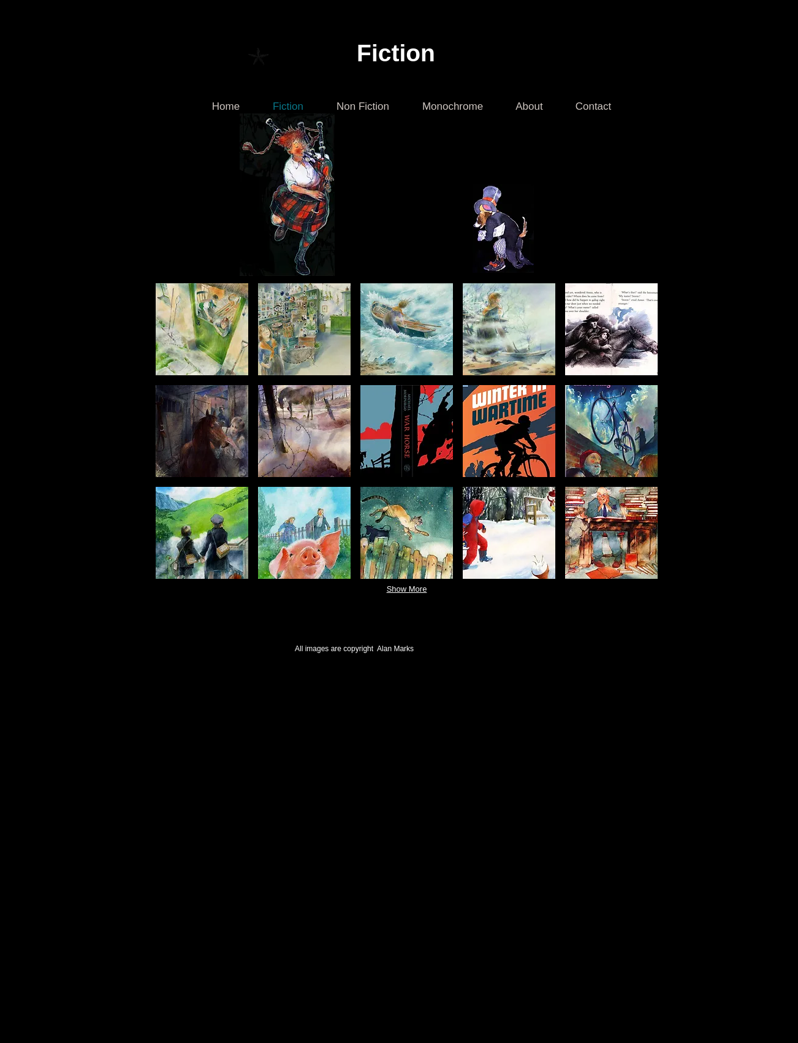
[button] (202, 329)
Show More (407, 589)
